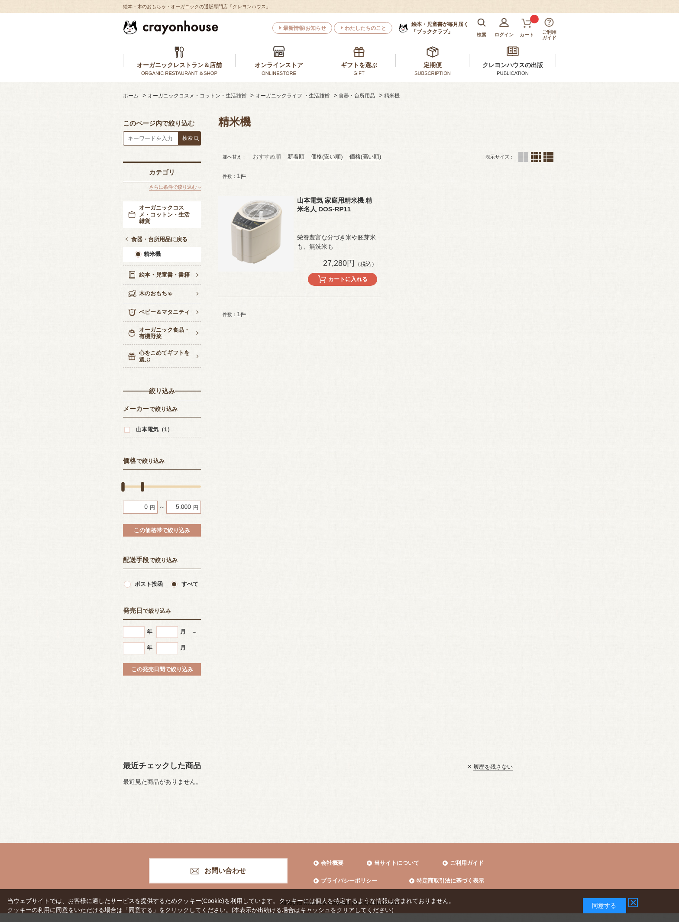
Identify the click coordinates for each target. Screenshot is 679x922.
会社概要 (332, 863)
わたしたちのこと (365, 28)
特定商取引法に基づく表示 (450, 880)
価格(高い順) (365, 156)
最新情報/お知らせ (304, 28)
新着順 (296, 156)
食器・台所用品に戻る (159, 239)
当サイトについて (396, 863)
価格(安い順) (327, 156)
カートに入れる (348, 279)
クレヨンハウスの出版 (512, 64)
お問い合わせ (225, 870)
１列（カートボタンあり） (548, 157)
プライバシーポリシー (349, 880)
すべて (189, 584)
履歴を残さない (493, 766)
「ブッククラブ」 (440, 28)
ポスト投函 (149, 584)
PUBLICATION (513, 73)
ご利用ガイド (467, 863)
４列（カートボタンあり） (536, 157)
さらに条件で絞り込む (173, 187)
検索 (187, 138)
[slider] (123, 486)
